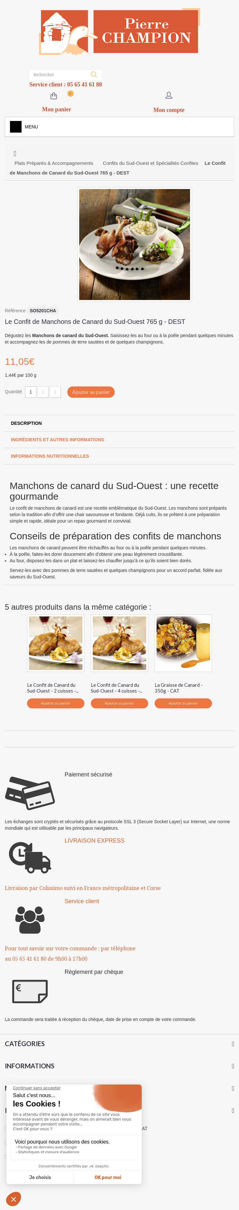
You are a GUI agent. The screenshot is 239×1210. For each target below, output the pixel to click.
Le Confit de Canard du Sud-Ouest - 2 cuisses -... (53, 688)
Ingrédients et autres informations (57, 439)
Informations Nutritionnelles (50, 456)
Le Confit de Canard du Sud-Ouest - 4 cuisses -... (116, 688)
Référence (15, 310)
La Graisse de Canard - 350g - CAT (179, 688)
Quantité (13, 391)
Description (26, 423)
